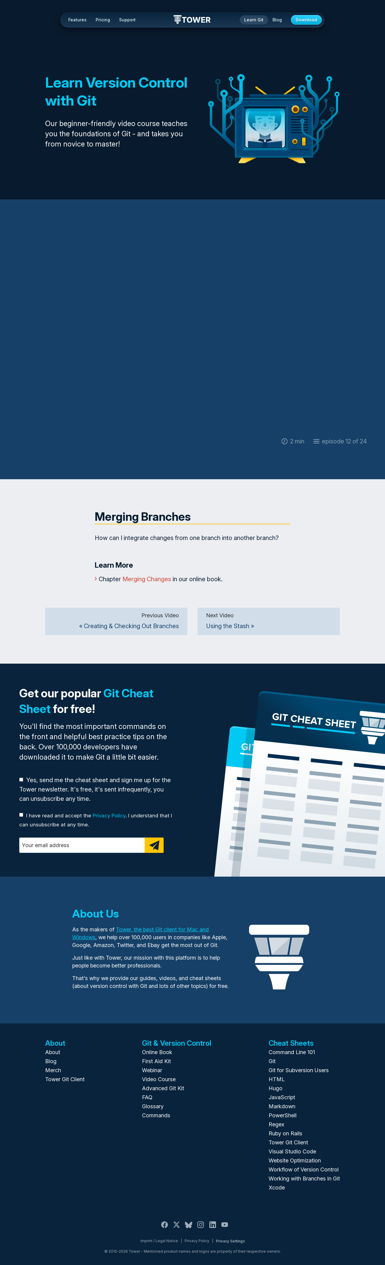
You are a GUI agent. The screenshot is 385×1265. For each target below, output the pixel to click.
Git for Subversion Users (299, 1070)
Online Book (157, 1052)
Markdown (282, 1106)
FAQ (147, 1097)
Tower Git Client (65, 1079)
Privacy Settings (230, 1241)
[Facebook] (164, 1228)
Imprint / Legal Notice (159, 1241)
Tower (192, 20)
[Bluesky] (188, 1228)
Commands (156, 1115)
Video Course (159, 1079)
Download (306, 19)
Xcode (277, 1187)
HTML (277, 1079)
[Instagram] (200, 1228)
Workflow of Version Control (304, 1169)
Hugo (275, 1088)
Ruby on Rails (285, 1133)
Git (272, 1061)
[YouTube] (224, 1228)
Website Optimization (295, 1160)
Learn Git (253, 19)
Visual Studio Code (292, 1151)
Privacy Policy (109, 816)
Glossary (153, 1106)
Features (77, 19)
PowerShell (283, 1115)
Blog (277, 19)
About (52, 1052)
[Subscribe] (154, 845)
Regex (276, 1124)
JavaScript (282, 1097)
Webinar (152, 1070)
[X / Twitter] (176, 1228)
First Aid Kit (156, 1061)
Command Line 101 (292, 1052)
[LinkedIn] (212, 1228)
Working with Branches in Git (304, 1178)
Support (127, 19)
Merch (53, 1070)
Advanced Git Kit (163, 1088)
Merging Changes (146, 579)
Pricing (103, 19)
